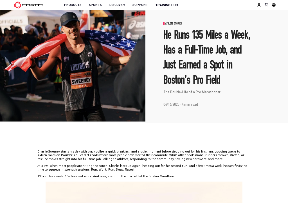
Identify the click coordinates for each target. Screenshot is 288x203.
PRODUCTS (73, 5)
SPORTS (95, 5)
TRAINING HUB (166, 5)
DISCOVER (117, 5)
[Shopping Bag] (266, 4)
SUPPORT (140, 5)
